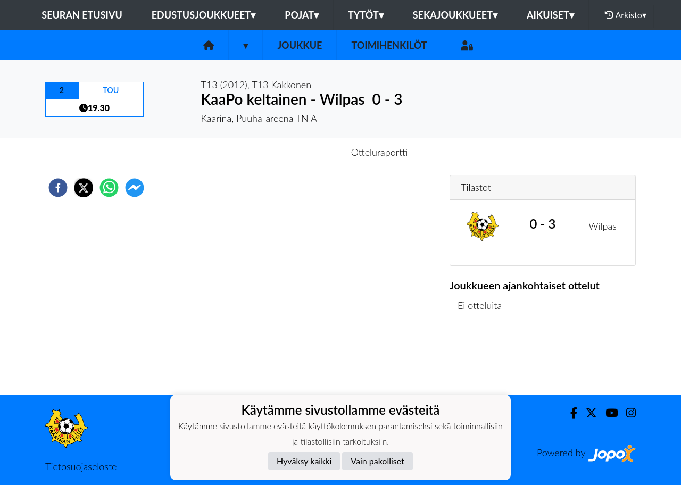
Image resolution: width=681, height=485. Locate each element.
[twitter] (83, 187)
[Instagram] (627, 413)
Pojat (302, 15)
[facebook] (58, 187)
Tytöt (366, 15)
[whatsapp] (109, 187)
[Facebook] (569, 413)
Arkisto (625, 15)
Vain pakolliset (377, 461)
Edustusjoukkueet (203, 15)
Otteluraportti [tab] (379, 152)
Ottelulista (483, 359)
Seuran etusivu (81, 15)
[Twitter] (587, 413)
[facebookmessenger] (134, 187)
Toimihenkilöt (389, 45)
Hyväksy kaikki (304, 461)
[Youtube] (607, 413)
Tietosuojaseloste (81, 466)
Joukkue (299, 45)
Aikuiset (550, 15)
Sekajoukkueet (455, 15)
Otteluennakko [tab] (303, 152)
